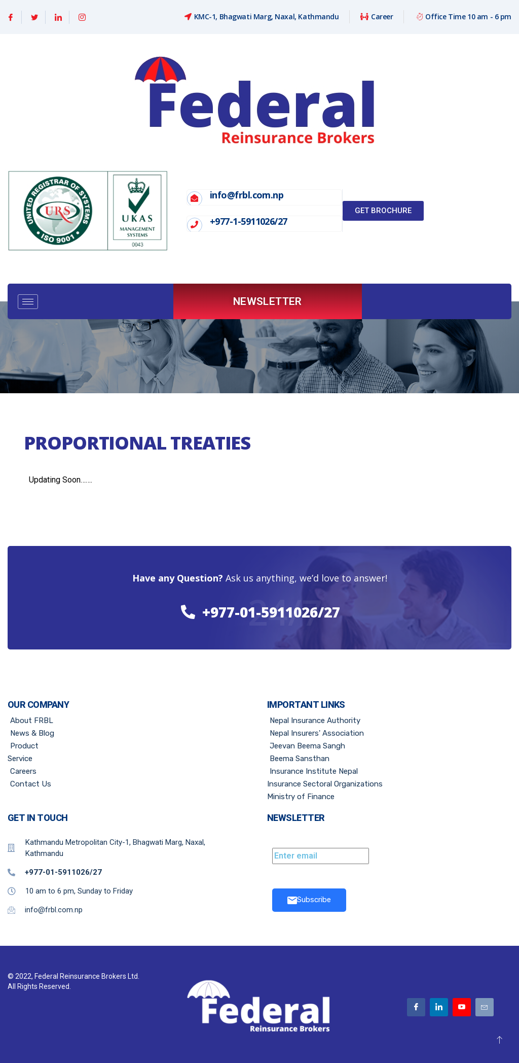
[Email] (484, 1007)
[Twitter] (35, 17)
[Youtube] (462, 1007)
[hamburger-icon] (28, 301)
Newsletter (267, 301)
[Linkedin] (58, 17)
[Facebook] (11, 17)
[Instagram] (82, 17)
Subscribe (309, 899)
